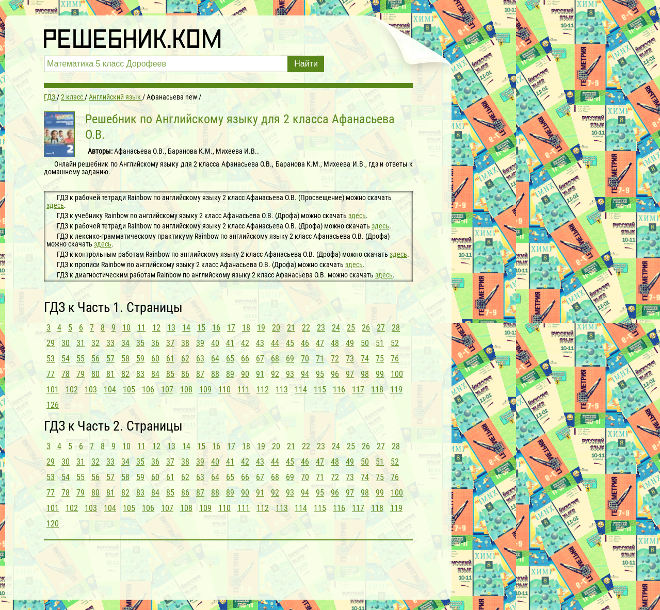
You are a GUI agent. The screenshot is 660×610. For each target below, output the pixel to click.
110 (224, 389)
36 (155, 343)
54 (65, 359)
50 (365, 343)
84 (155, 374)
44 (275, 343)
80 (95, 374)
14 (186, 328)
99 (380, 374)
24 (336, 328)
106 (148, 389)
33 (110, 343)
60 (155, 359)
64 (215, 359)
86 (185, 374)
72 (335, 359)
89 (230, 374)
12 (156, 328)
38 (185, 343)
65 (230, 359)
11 (141, 328)
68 (275, 359)
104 (110, 389)
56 (95, 359)
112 (262, 389)
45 (290, 343)
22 (306, 328)
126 (52, 405)
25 (351, 328)
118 (377, 389)
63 (200, 359)
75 (380, 359)
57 (110, 359)
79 (80, 374)
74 (365, 359)
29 (50, 343)
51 (380, 343)
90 (245, 374)
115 (320, 389)
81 (110, 374)
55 (80, 359)
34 (125, 343)
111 (243, 389)
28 (396, 328)
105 (129, 389)
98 (365, 374)
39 (200, 343)
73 (350, 359)
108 (186, 389)
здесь (55, 205)
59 (140, 359)
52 (395, 343)
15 (201, 328)
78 (65, 374)
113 (282, 389)
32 (95, 343)
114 (301, 389)
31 (80, 343)
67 (260, 359)
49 (350, 343)
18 (246, 328)
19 (261, 328)
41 (230, 343)
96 (335, 374)
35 (140, 343)
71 (320, 359)
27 (381, 328)
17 (231, 328)
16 (216, 328)
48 (335, 343)
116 (339, 389)
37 (170, 343)
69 (290, 359)
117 (358, 389)
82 (125, 374)
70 (305, 359)
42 (245, 343)
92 (275, 374)
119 (396, 389)
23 (321, 328)
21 (291, 328)
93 (290, 374)
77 (50, 374)
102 (72, 389)
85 (170, 374)
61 (170, 359)
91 (260, 374)
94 (305, 374)
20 (276, 328)
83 (140, 374)
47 (320, 343)
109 (205, 389)
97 (350, 374)
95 (320, 374)
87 (200, 374)
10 (126, 328)
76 (395, 359)
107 (167, 389)
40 (215, 343)
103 (91, 389)
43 (260, 343)
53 (50, 359)
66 (245, 359)
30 (65, 343)
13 (171, 328)
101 (52, 389)
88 (215, 374)
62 (185, 359)
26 (366, 328)
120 (52, 524)
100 (397, 374)
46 (305, 343)
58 (125, 359)
